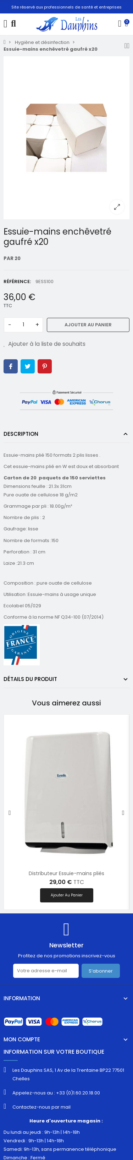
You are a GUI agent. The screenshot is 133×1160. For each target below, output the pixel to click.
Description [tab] (21, 434)
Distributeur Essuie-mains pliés (66, 873)
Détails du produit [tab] (30, 679)
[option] (66, 137)
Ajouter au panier (88, 324)
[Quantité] (23, 325)
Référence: (17, 281)
